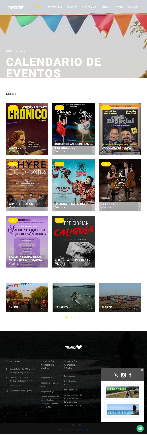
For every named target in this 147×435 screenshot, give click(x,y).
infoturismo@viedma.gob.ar (21, 392)
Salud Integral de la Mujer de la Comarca (25, 258)
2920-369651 (15, 387)
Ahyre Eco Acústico (24, 204)
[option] (27, 297)
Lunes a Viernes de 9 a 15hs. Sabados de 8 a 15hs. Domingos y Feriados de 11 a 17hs (73, 401)
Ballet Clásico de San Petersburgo (72, 146)
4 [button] (80, 317)
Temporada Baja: (47, 393)
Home (10, 51)
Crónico (15, 147)
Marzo (107, 307)
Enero (13, 307)
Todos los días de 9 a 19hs (72, 384)
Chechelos (110, 204)
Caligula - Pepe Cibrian (72, 260)
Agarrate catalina (70, 204)
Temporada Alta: (47, 379)
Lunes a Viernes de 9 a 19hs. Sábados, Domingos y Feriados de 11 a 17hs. (50, 403)
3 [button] (75, 317)
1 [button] (67, 317)
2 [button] (71, 317)
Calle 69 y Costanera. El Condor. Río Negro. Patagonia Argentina (22, 380)
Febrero (61, 307)
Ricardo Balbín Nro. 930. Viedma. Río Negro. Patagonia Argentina (23, 372)
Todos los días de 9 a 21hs (49, 385)
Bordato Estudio (83, 430)
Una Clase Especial (116, 147)
